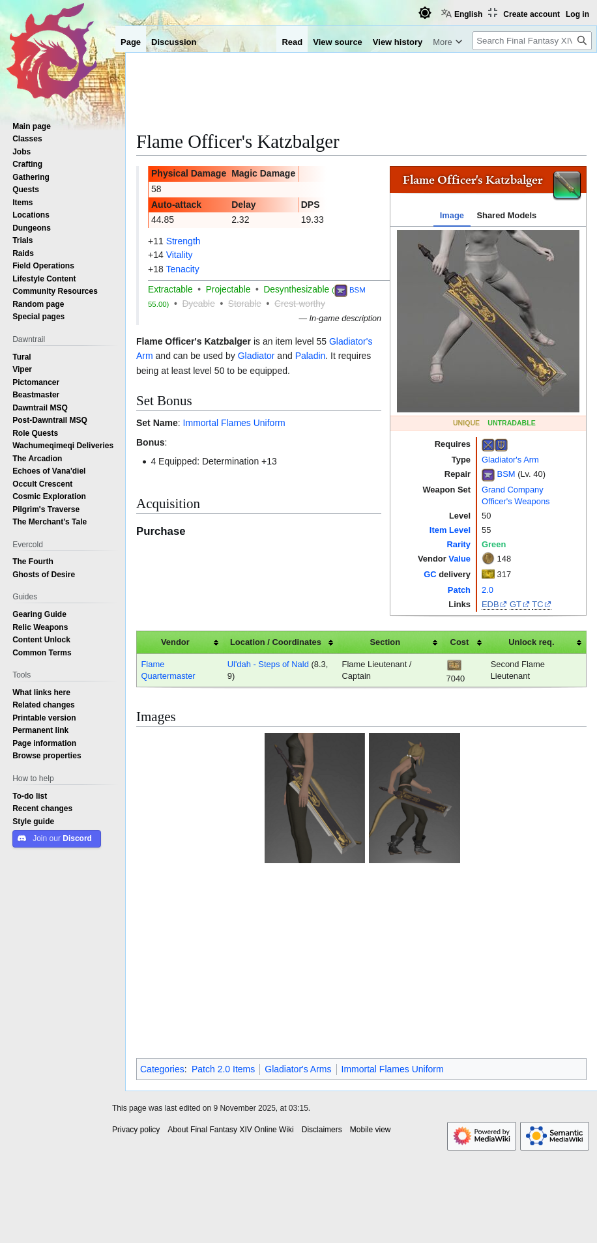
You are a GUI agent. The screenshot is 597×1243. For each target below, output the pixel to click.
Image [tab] (452, 215)
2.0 (487, 590)
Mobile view (370, 978)
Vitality (179, 255)
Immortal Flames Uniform (234, 423)
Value (459, 559)
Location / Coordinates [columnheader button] (275, 642)
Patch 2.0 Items (223, 918)
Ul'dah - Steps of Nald (268, 664)
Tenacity (182, 269)
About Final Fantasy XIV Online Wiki (230, 978)
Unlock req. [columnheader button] (531, 642)
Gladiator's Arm (510, 459)
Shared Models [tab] (506, 215)
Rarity (458, 544)
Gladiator (256, 355)
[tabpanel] (488, 321)
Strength (183, 241)
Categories (162, 918)
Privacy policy (136, 978)
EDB (490, 604)
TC (537, 604)
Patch (459, 590)
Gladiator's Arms (298, 918)
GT (515, 604)
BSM (506, 474)
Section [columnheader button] (385, 642)
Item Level (450, 530)
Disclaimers (322, 978)
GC (430, 574)
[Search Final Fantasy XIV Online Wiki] (532, 40)
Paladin (310, 355)
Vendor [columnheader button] (175, 642)
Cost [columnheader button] (459, 642)
